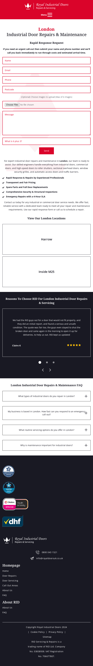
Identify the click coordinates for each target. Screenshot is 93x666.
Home (5, 570)
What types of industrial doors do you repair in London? (46, 396)
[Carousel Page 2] (47, 362)
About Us (7, 590)
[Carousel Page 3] (54, 362)
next (50, 370)
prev (43, 370)
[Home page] (46, 6)
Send (46, 150)
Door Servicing (10, 580)
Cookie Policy (38, 632)
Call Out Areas (10, 585)
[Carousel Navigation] (46, 369)
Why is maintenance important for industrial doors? (46, 445)
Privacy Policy (56, 632)
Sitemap (47, 636)
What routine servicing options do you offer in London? (46, 429)
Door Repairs (9, 575)
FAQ (4, 595)
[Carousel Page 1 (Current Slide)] (39, 362)
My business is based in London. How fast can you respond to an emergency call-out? (46, 413)
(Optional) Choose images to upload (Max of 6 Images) (46, 96)
